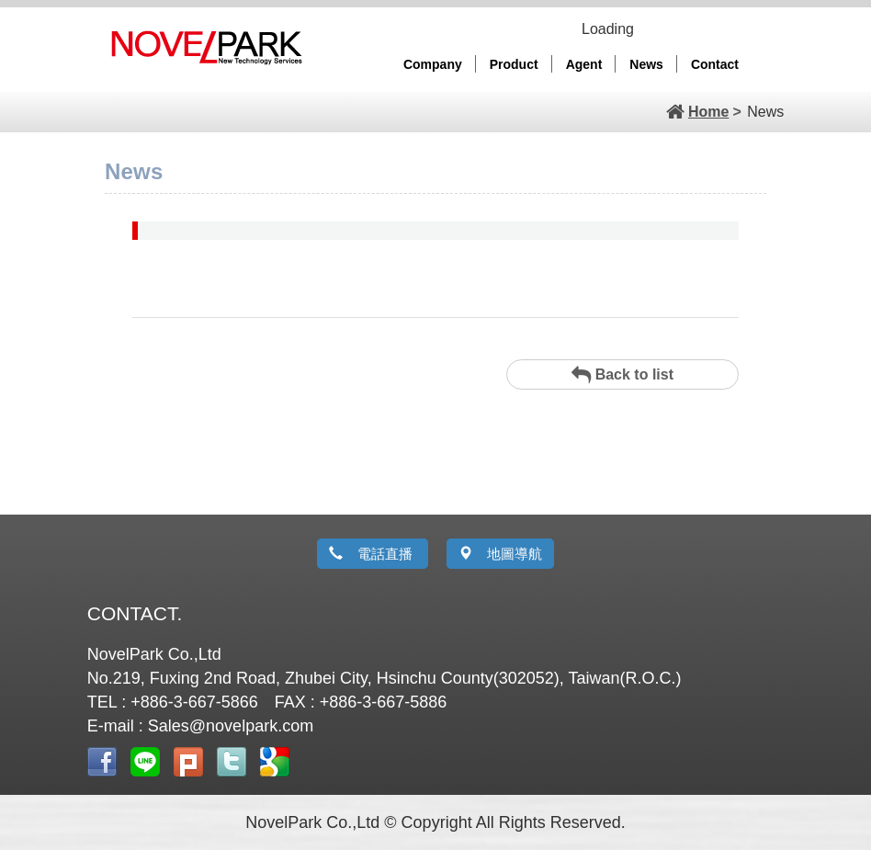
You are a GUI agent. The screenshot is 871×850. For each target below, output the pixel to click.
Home (708, 111)
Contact (715, 64)
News (646, 64)
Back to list (622, 374)
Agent (584, 64)
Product (514, 64)
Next (853, 92)
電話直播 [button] (372, 553)
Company (432, 64)
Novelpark (205, 44)
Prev (17, 92)
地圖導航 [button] (500, 553)
